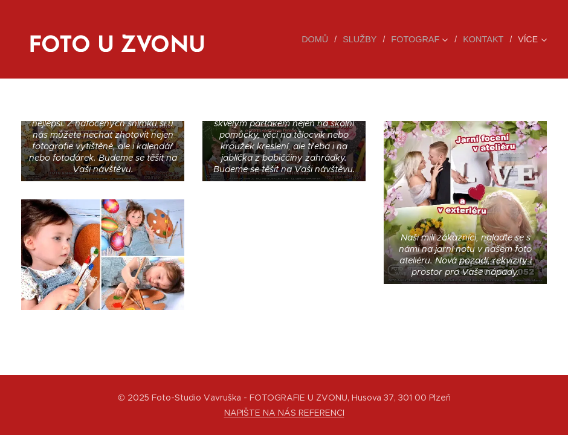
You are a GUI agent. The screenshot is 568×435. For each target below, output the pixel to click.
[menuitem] (322, 39)
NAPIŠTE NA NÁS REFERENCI (284, 412)
